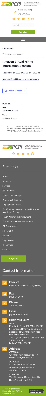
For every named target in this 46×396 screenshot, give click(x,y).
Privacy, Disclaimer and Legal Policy (25, 285)
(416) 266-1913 (16, 370)
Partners (6, 235)
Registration (8, 240)
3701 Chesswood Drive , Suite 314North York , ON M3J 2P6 (24, 378)
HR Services (7, 245)
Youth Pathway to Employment (16, 217)
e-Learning (7, 230)
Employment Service (11, 204)
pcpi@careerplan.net (18, 314)
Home (5, 176)
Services (6, 186)
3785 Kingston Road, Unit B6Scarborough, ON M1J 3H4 (22, 366)
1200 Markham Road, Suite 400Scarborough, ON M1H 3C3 (23, 356)
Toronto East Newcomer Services (17, 221)
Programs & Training (12, 200)
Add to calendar (15, 91)
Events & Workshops (12, 195)
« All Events (7, 48)
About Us (6, 181)
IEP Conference (9, 226)
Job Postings (8, 190)
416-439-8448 (24, 14)
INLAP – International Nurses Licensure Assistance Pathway (20, 210)
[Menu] (23, 40)
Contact (6, 249)
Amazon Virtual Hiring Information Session (20, 79)
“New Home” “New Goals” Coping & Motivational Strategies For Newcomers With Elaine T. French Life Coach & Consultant (28, 129)
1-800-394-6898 (25, 10)
